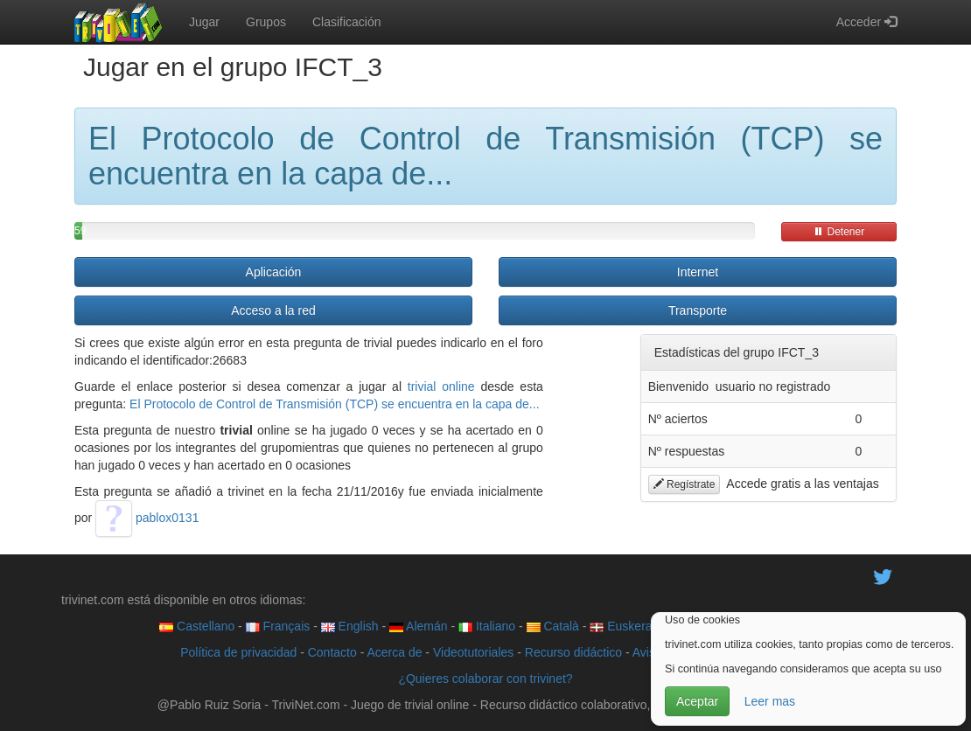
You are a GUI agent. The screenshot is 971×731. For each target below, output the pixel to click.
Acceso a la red (273, 310)
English (350, 626)
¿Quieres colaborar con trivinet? (485, 679)
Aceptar (697, 701)
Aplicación (274, 272)
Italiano (486, 626)
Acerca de (394, 652)
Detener (839, 232)
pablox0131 (147, 518)
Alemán (418, 626)
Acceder (866, 22)
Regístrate (684, 484)
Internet (697, 272)
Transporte (697, 310)
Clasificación (346, 22)
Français (278, 626)
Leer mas (769, 701)
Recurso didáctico (573, 652)
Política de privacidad (238, 652)
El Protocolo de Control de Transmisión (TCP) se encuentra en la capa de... (334, 404)
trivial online (441, 386)
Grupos (266, 22)
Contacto (332, 652)
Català (553, 626)
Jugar (204, 22)
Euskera (621, 626)
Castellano (196, 626)
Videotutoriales (473, 652)
